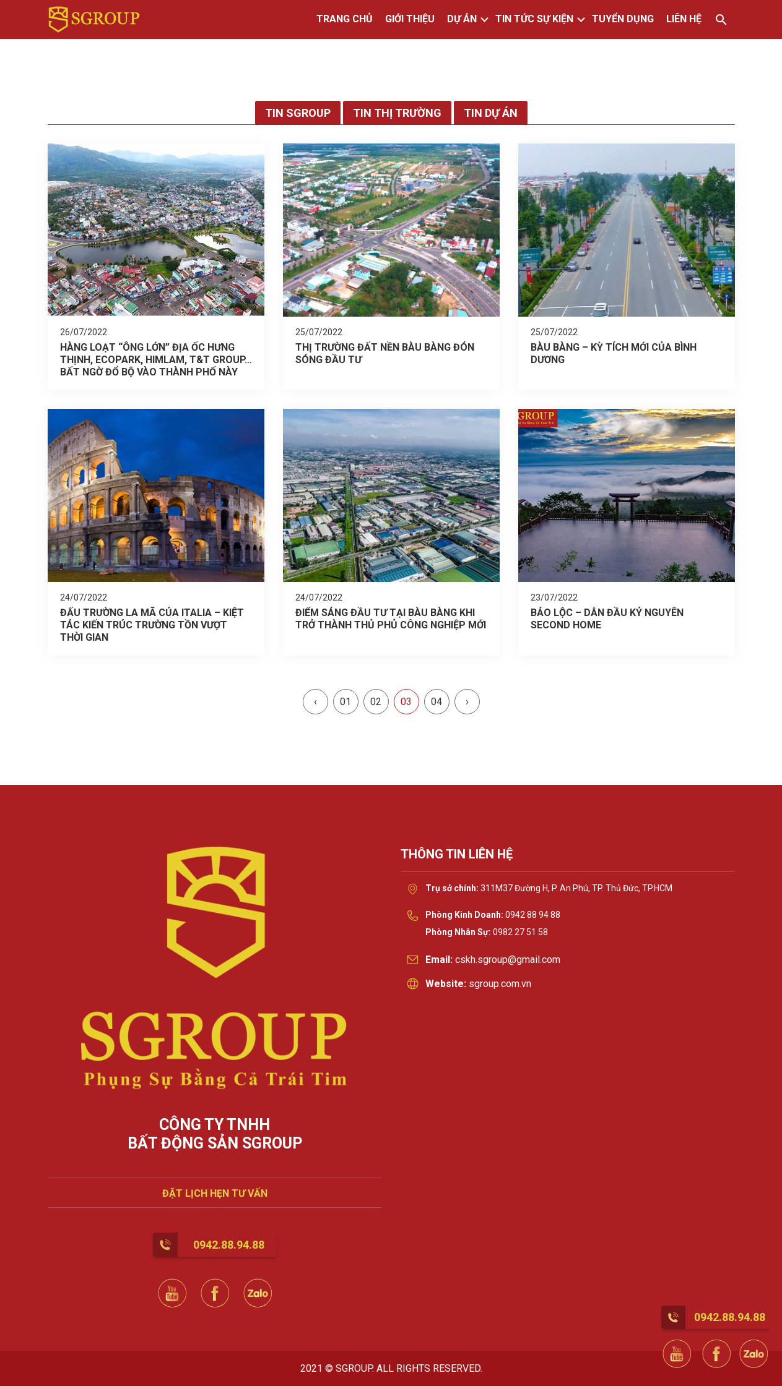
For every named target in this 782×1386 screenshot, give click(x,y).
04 (436, 702)
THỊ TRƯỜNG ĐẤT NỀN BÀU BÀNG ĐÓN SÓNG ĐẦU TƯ (384, 353)
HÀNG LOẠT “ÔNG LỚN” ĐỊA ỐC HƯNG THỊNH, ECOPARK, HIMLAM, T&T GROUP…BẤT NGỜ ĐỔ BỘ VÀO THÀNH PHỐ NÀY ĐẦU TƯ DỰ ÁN (156, 359)
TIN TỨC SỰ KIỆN (534, 19)
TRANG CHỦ (344, 19)
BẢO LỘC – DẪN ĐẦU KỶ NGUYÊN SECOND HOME (607, 619)
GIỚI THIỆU (410, 19)
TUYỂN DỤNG (623, 19)
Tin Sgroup (298, 112)
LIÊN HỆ (684, 19)
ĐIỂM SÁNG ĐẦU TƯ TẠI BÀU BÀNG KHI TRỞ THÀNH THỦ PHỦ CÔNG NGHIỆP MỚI (390, 619)
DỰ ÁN (462, 19)
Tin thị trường (397, 112)
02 (375, 702)
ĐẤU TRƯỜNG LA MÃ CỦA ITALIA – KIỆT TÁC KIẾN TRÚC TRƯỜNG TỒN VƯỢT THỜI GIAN (152, 625)
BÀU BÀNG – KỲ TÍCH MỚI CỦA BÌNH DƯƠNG (614, 353)
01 (345, 702)
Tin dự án (491, 112)
